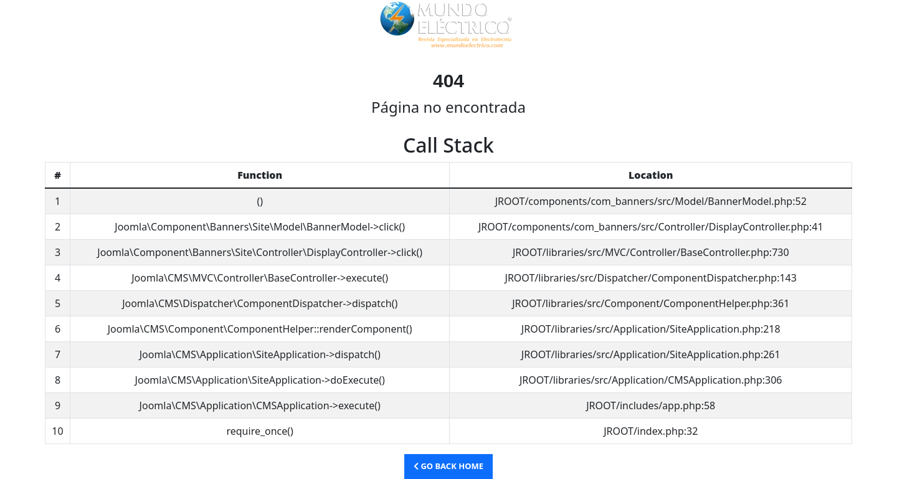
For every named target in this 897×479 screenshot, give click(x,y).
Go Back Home (448, 466)
